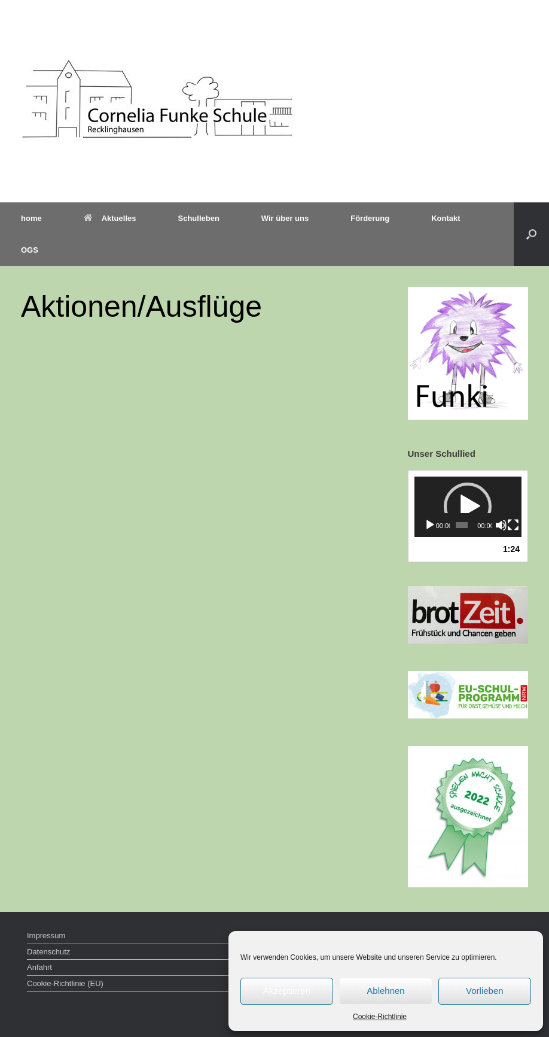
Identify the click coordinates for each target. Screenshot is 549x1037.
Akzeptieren (286, 991)
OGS (29, 249)
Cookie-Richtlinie (380, 1016)
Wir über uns (285, 218)
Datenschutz (48, 951)
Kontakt (445, 218)
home (31, 218)
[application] (468, 507)
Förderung (369, 218)
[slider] (462, 525)
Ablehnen (385, 991)
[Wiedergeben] (430, 525)
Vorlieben (485, 991)
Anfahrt (39, 967)
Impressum (46, 935)
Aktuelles (110, 218)
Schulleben (198, 218)
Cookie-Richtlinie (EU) (65, 983)
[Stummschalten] (501, 525)
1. (450, 549)
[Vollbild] (513, 525)
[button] (531, 234)
